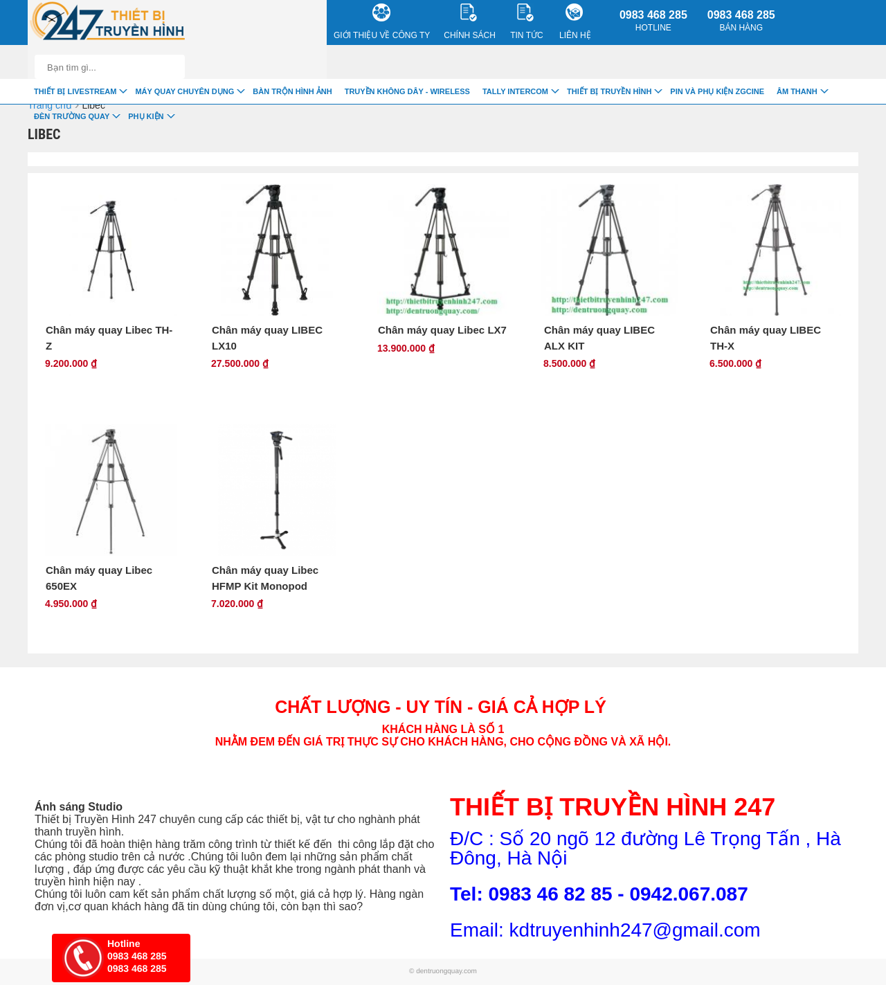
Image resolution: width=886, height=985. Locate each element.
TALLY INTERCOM (515, 91)
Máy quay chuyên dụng (184, 91)
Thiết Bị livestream (75, 91)
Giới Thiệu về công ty (382, 21)
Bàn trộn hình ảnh (292, 91)
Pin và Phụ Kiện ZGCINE (717, 91)
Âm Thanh (797, 91)
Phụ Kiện (145, 116)
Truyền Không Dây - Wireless (407, 91)
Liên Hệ (575, 21)
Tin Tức (526, 21)
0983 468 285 (653, 21)
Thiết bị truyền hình (609, 91)
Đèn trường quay (71, 116)
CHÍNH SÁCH (470, 21)
